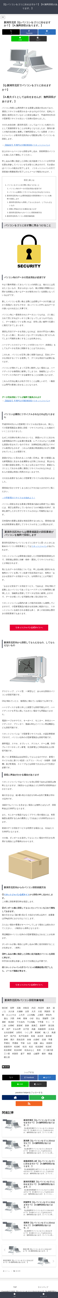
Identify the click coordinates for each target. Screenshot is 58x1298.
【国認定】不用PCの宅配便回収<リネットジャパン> (27, 145)
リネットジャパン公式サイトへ (29, 628)
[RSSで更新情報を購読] (29, 1103)
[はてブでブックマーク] (47, 32)
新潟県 (6, 1067)
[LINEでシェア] (20, 38)
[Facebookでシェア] (29, 32)
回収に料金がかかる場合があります (23, 209)
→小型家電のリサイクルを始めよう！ (18, 498)
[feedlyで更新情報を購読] (42, 1097)
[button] (38, 38)
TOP (15, 1287)
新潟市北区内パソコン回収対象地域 (20, 216)
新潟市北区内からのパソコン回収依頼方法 (25, 212)
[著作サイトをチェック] (15, 1097)
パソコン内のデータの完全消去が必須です (25, 189)
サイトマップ (43, 1287)
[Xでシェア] (11, 32)
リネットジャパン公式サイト (16, 895)
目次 (26, 180)
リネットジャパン (39, 546)
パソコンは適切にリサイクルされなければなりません (29, 192)
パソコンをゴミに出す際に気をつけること (23, 185)
